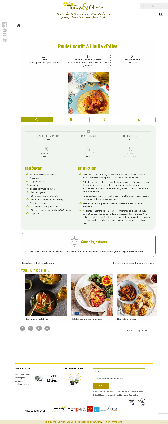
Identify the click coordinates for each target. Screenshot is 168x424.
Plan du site (50, 422)
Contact (106, 422)
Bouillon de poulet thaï (37, 319)
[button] (105, 119)
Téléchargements (22, 384)
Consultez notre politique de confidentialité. (121, 395)
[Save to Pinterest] (39, 328)
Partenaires (117, 422)
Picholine (79, 251)
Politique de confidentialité (88, 422)
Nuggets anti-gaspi (127, 319)
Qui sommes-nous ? (23, 374)
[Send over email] (47, 328)
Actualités (19, 381)
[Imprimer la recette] (37, 119)
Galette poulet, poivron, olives (86, 319)
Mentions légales (65, 422)
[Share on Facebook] (71, 119)
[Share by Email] (140, 119)
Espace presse (21, 378)
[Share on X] (30, 328)
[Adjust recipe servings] (41, 156)
